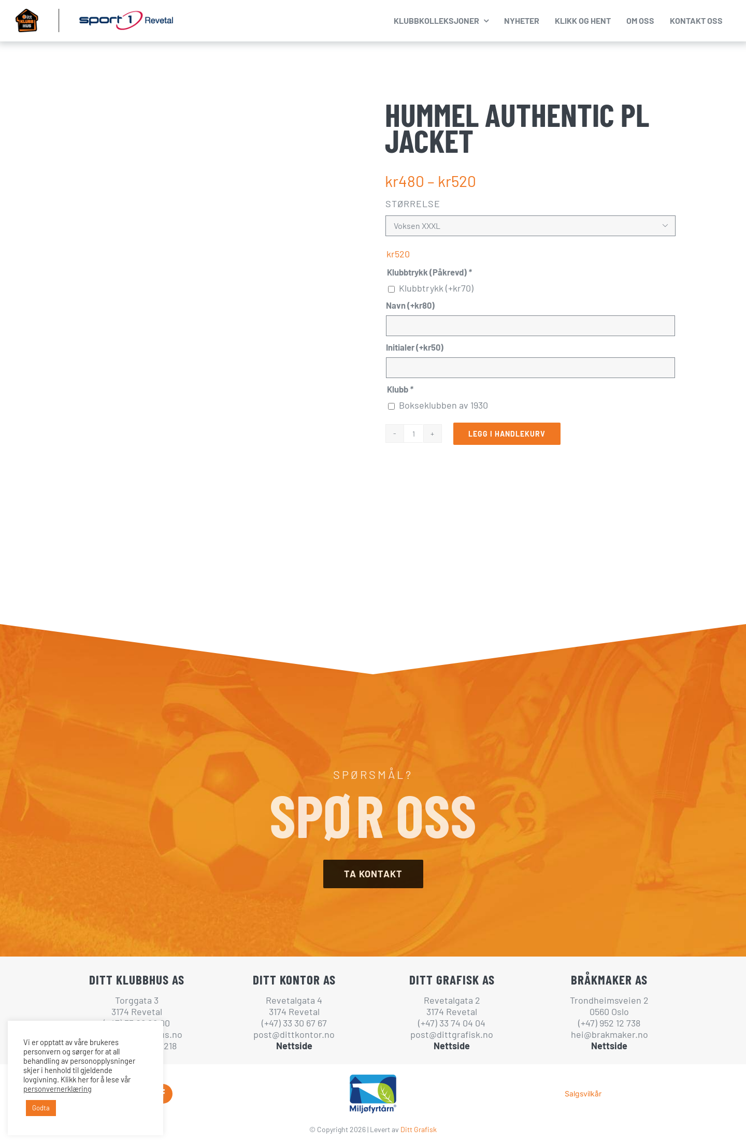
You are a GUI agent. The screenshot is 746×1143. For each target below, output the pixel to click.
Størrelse (412, 203)
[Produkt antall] (413, 433)
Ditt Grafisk (418, 1129)
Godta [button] (41, 1108)
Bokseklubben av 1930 (443, 405)
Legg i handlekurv (507, 433)
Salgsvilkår (583, 1093)
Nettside (294, 1045)
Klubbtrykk (436, 288)
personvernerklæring (57, 1088)
